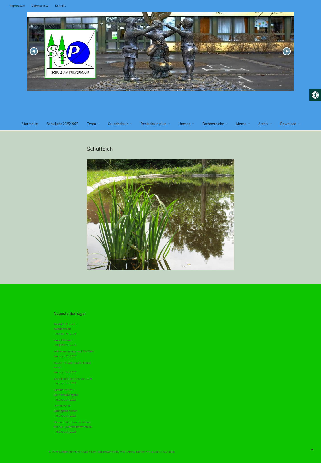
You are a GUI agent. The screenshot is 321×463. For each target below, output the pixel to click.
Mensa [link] (241, 123)
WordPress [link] (127, 452)
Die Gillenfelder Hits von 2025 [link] (73, 379)
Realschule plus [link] (153, 123)
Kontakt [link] (60, 6)
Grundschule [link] (118, 123)
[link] (315, 95)
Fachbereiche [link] (213, 123)
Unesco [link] (184, 123)
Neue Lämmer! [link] (63, 340)
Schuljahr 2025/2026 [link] (62, 123)
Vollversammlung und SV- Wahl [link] (74, 351)
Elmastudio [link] (166, 452)
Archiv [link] (263, 123)
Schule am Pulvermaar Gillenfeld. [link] (81, 452)
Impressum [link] (17, 6)
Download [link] (288, 123)
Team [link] (91, 123)
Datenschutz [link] (40, 6)
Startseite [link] (29, 123)
